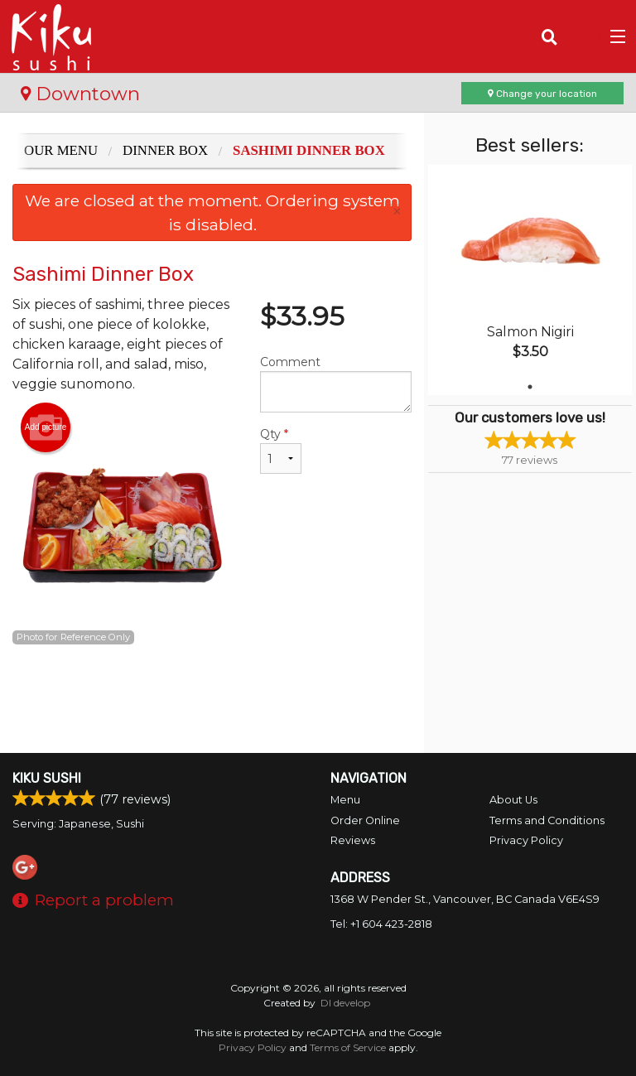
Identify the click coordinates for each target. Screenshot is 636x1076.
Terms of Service (348, 1047)
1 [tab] (530, 387)
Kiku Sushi (46, 778)
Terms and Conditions (547, 820)
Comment (336, 384)
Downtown (80, 93)
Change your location (542, 93)
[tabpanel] (530, 280)
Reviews (352, 840)
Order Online (365, 820)
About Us (513, 800)
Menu (345, 800)
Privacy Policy (526, 840)
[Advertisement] (212, 699)
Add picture (46, 427)
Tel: (381, 924)
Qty (280, 450)
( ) (582, 36)
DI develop (345, 1002)
